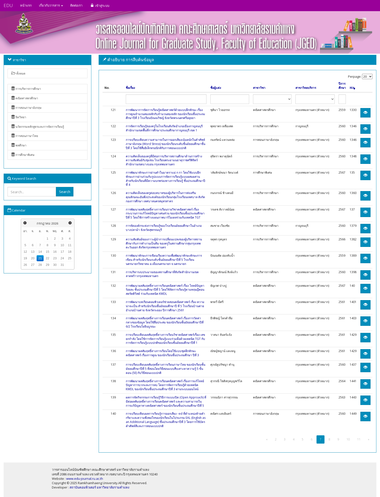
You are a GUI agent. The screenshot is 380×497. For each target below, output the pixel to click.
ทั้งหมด (18, 73)
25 (69, 258)
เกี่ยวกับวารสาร (51, 5)
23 (54, 258)
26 (25, 265)
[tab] (237, 60)
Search (64, 191)
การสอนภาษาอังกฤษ (26, 108)
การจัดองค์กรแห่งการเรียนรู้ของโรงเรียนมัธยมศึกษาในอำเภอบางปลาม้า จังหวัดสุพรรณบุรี (164, 228)
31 (62, 265)
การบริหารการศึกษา (26, 89)
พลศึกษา (18, 145)
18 (69, 251)
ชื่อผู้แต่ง (215, 88)
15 (47, 251)
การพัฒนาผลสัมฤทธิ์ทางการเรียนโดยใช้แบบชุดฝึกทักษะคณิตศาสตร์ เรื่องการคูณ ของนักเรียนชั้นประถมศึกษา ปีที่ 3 (162, 353)
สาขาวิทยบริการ (305, 88)
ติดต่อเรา (76, 5)
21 (40, 258)
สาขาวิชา (259, 88)
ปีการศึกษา (342, 86)
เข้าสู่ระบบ (99, 5)
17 (62, 251)
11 (69, 245)
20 (32, 258)
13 (32, 251)
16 (54, 251)
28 (40, 265)
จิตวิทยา (18, 117)
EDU (8, 5)
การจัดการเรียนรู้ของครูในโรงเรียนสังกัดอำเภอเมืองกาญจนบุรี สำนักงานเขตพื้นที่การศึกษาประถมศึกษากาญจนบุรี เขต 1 (164, 128)
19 (25, 258)
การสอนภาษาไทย (24, 136)
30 (54, 265)
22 (47, 258)
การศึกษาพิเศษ (22, 155)
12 (25, 251)
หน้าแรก (26, 5)
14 (40, 251)
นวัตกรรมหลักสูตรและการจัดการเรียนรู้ (37, 127)
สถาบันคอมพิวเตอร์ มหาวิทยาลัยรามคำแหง (99, 487)
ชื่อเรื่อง (130, 88)
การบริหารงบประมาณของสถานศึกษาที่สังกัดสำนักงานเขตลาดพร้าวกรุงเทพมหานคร (162, 274)
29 (47, 265)
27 (32, 265)
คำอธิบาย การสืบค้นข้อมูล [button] (128, 59)
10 (62, 245)
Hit (352, 88)
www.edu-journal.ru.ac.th (84, 478)
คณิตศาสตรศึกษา (24, 98)
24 (62, 258)
